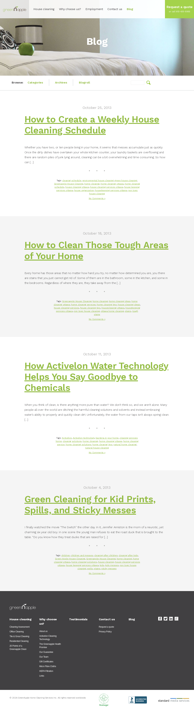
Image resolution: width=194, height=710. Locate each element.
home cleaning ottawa (112, 184)
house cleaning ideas (129, 304)
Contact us (114, 9)
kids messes (112, 565)
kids (102, 565)
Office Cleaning (16, 631)
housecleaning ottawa (113, 308)
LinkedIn (171, 618)
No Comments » (97, 198)
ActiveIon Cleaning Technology (47, 638)
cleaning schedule (71, 180)
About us (43, 631)
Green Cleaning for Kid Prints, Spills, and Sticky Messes (90, 504)
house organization (84, 190)
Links (41, 676)
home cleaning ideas (119, 301)
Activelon (67, 438)
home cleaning (92, 184)
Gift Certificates (46, 661)
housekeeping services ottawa (111, 190)
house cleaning (106, 562)
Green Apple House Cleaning (70, 558)
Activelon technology (84, 438)
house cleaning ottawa (77, 187)
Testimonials (78, 619)
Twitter (165, 618)
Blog (130, 9)
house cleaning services (66, 308)
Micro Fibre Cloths (47, 666)
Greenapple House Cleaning (68, 184)
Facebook (160, 618)
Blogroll (84, 82)
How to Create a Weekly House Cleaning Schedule (91, 125)
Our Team (43, 657)
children (65, 555)
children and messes (82, 555)
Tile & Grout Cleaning (19, 636)
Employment (94, 9)
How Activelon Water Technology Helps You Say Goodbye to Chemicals (96, 376)
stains (128, 311)
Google (176, 618)
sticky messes (109, 568)
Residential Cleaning (18, 641)
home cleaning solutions (78, 444)
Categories (35, 82)
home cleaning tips (107, 304)
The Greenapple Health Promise (50, 646)
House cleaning (43, 9)
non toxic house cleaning (87, 311)
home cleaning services (83, 304)
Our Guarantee (46, 652)
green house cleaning (126, 180)
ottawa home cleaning (112, 311)
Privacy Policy (105, 631)
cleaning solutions (72, 441)
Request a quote (106, 627)
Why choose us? (70, 9)
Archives (61, 82)
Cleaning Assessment (19, 627)
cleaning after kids (128, 555)
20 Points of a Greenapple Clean (17, 647)
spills (90, 568)
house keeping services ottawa (82, 565)
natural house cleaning (97, 448)
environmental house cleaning (98, 180)
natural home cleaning (124, 444)
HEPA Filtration (46, 671)
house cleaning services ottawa (106, 187)
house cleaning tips (90, 308)
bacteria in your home (107, 438)
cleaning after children (106, 555)
